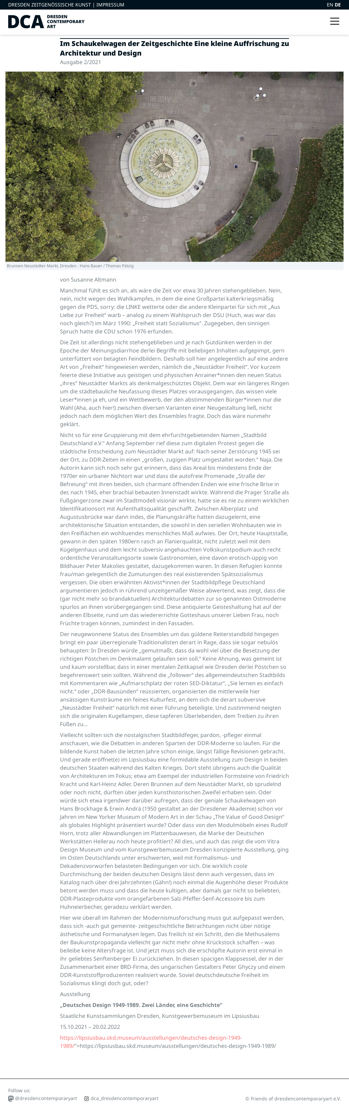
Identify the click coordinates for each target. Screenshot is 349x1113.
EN (331, 4)
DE (338, 4)
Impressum (110, 4)
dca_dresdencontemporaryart (121, 1098)
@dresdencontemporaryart (42, 1098)
